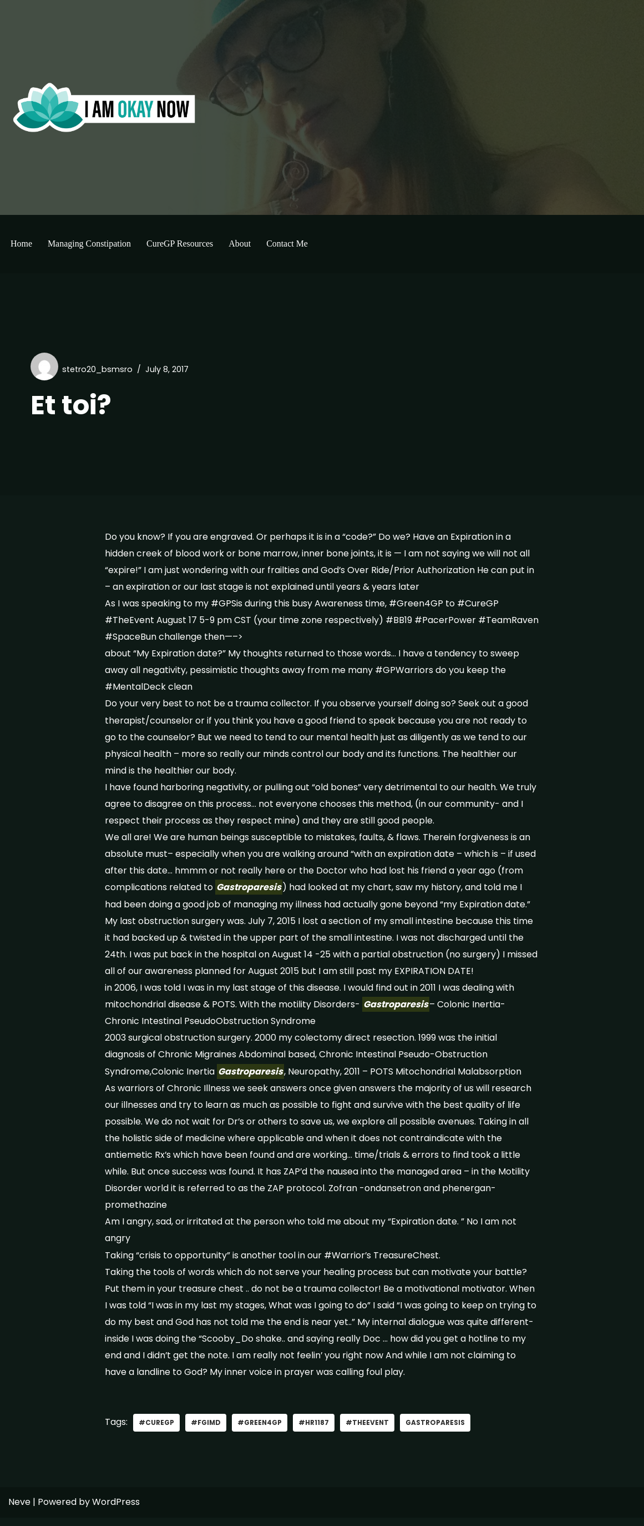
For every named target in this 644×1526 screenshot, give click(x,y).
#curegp (156, 1431)
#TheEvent (369, 1431)
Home (21, 243)
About (240, 243)
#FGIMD (206, 1431)
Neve (19, 1510)
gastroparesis (436, 1431)
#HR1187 (315, 1431)
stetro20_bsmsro (97, 369)
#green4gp (260, 1431)
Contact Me (287, 243)
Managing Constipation (89, 243)
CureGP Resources (180, 243)
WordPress (116, 1510)
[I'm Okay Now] (104, 107)
